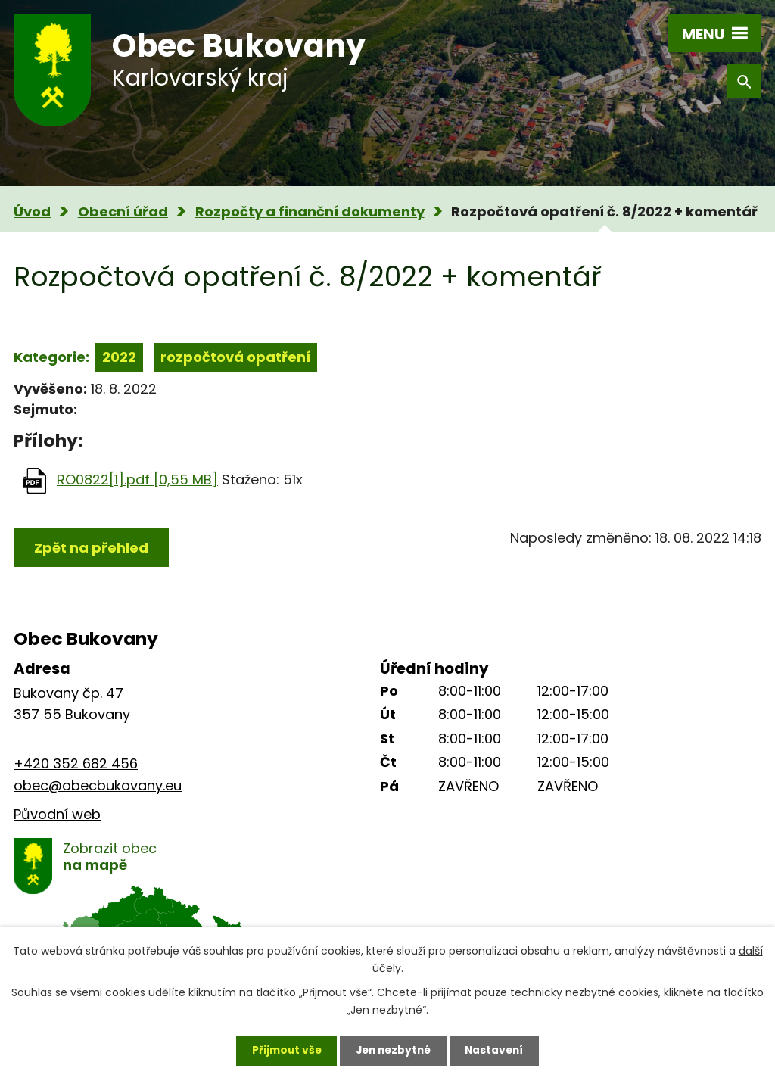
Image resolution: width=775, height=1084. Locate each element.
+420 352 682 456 (76, 763)
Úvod (32, 211)
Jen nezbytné (393, 1050)
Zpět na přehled (91, 547)
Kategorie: (51, 356)
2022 (119, 356)
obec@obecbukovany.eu (98, 785)
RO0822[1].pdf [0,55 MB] (137, 479)
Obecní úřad (123, 211)
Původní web (57, 814)
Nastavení (498, 1050)
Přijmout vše (283, 1050)
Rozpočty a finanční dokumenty (310, 211)
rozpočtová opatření (235, 356)
